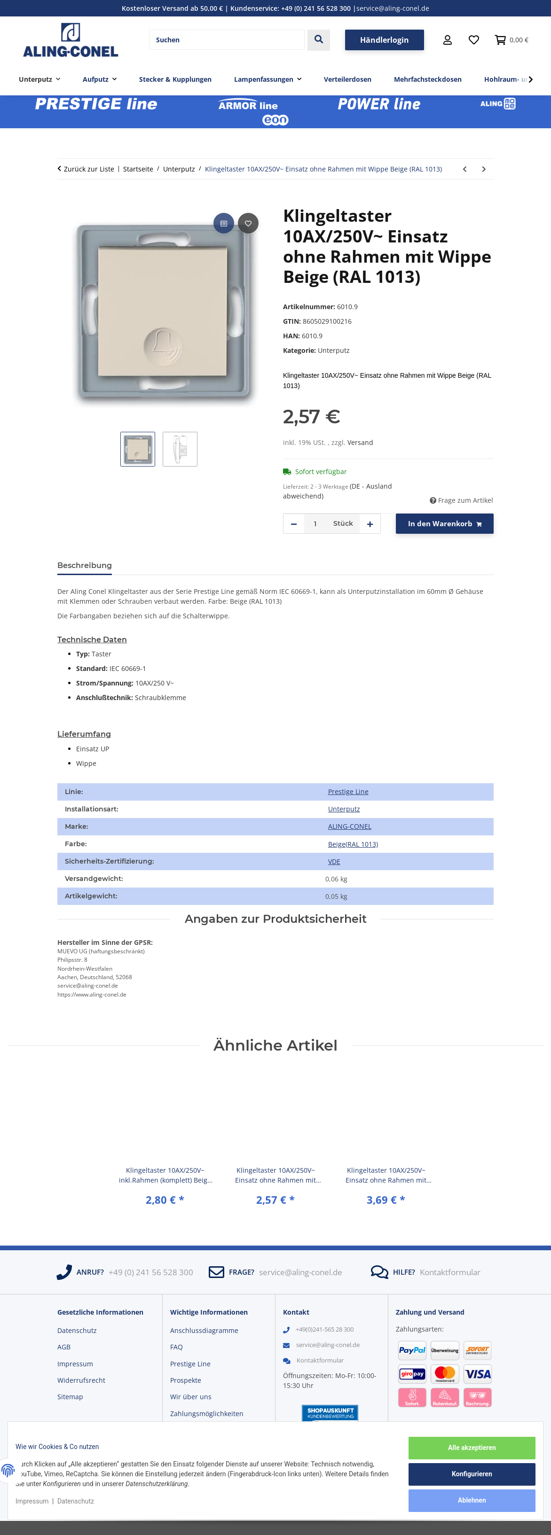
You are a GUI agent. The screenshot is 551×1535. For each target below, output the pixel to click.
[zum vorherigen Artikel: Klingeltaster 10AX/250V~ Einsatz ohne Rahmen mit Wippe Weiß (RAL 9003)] (464, 169)
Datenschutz (83, 1506)
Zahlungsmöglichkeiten (207, 1413)
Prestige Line (348, 791)
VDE (334, 861)
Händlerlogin (384, 40)
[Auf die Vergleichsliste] (223, 223)
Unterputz (334, 350)
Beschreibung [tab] (84, 565)
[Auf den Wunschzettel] (248, 223)
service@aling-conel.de (392, 8)
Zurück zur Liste (89, 168)
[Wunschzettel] (474, 40)
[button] (447, 40)
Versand (360, 442)
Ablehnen (464, 1502)
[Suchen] (227, 40)
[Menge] (315, 523)
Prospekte (185, 1380)
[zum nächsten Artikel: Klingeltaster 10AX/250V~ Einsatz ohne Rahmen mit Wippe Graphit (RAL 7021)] (484, 169)
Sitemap (70, 1396)
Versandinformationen (205, 1430)
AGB (64, 1346)
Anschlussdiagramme (204, 1330)
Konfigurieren (464, 1478)
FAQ (176, 1346)
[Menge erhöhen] (370, 523)
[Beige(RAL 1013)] (352, 844)
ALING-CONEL (349, 826)
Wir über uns (191, 1396)
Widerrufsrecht (81, 1380)
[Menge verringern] (293, 523)
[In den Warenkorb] (64, 200)
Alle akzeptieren (464, 1455)
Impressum (39, 1506)
